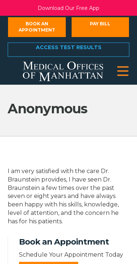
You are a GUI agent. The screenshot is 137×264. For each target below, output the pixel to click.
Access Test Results (69, 47)
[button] (123, 71)
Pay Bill (100, 23)
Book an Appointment (37, 27)
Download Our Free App (68, 8)
